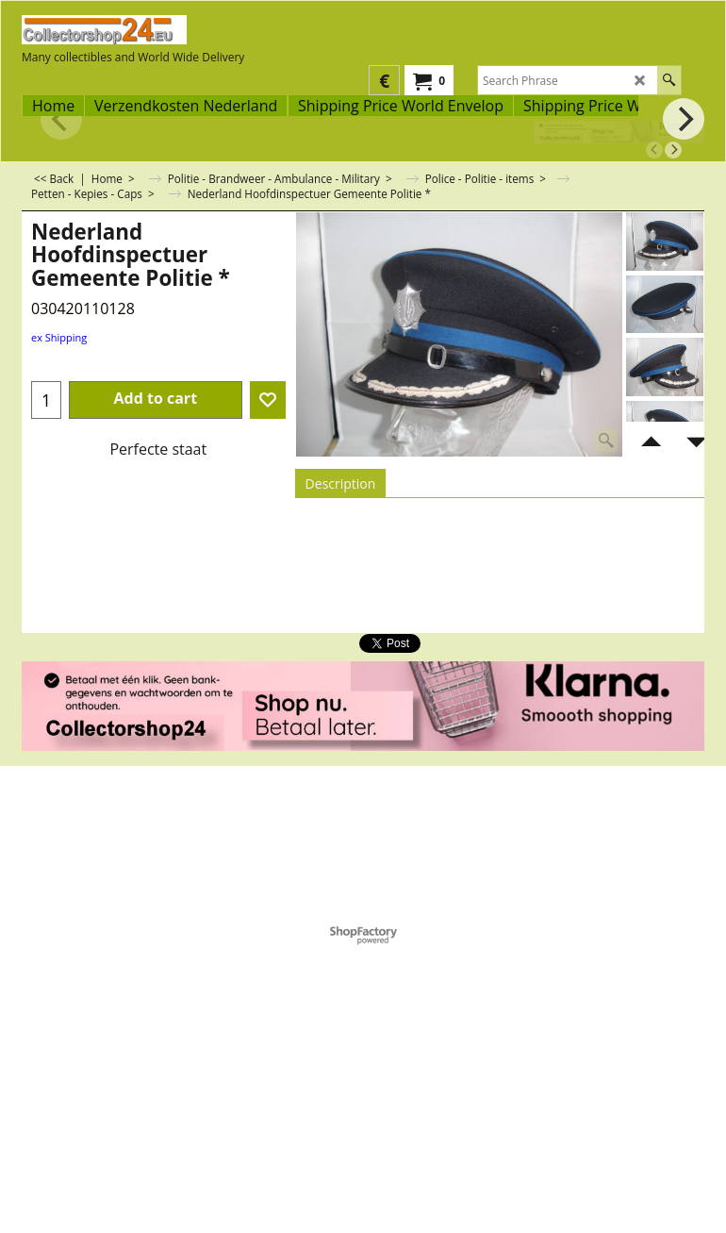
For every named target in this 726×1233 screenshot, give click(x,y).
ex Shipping (59, 337)
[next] (673, 150)
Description (340, 483)
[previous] (654, 150)
